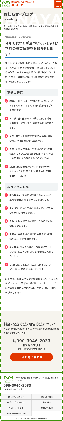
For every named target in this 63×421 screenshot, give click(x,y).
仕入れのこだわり (16, 396)
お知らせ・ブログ (16, 407)
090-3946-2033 (31, 342)
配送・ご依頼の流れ (16, 402)
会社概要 (47, 402)
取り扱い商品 (47, 396)
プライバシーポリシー (16, 413)
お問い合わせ (31, 357)
